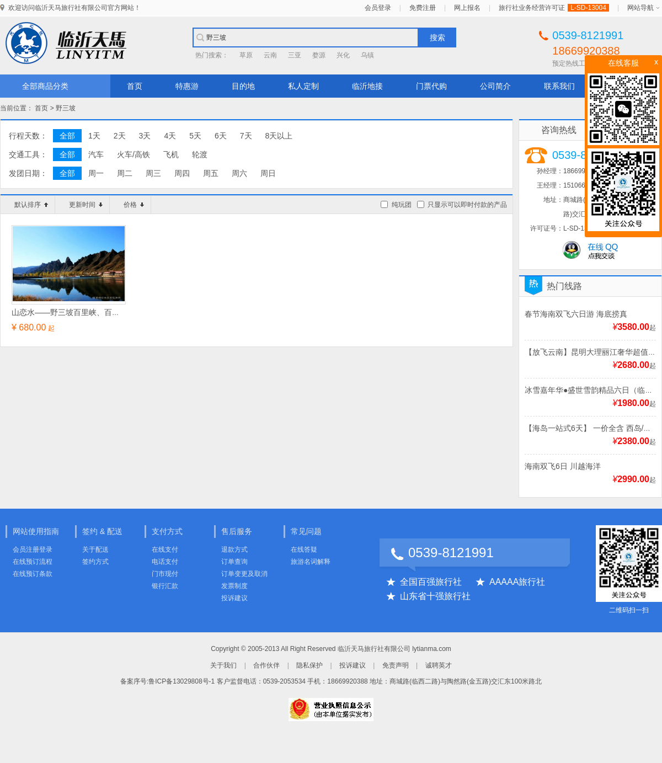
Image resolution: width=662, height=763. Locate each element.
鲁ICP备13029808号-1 (181, 681)
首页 (134, 86)
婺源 (318, 55)
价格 (134, 205)
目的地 (243, 86)
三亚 (294, 55)
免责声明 (395, 665)
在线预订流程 (32, 561)
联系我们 (559, 86)
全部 (67, 135)
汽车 (96, 154)
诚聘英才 (438, 665)
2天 (120, 135)
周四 (182, 173)
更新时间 (86, 205)
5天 (195, 135)
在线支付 (165, 549)
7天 (246, 135)
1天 (94, 135)
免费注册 (422, 8)
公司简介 (495, 86)
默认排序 (31, 205)
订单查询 (234, 561)
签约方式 (95, 561)
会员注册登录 (32, 549)
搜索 (437, 37)
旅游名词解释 (310, 561)
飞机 (171, 154)
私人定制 (303, 86)
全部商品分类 (45, 86)
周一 (96, 173)
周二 (124, 173)
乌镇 (367, 55)
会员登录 (378, 8)
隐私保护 (309, 665)
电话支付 (165, 561)
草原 (246, 55)
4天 (170, 135)
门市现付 (165, 574)
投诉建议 (234, 598)
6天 (221, 135)
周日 (268, 173)
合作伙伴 (266, 665)
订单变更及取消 (244, 574)
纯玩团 (402, 205)
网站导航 (640, 8)
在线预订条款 (32, 574)
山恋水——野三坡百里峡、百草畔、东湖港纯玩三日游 (104, 312)
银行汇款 (165, 586)
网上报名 (467, 8)
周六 (239, 173)
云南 (270, 55)
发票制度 (234, 586)
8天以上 (279, 135)
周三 (153, 173)
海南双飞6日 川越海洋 (563, 466)
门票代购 (431, 86)
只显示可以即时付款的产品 (467, 205)
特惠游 (187, 86)
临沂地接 (367, 86)
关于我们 (223, 665)
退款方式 (234, 549)
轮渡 (199, 154)
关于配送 (95, 549)
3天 (145, 135)
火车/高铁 (133, 154)
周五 (210, 173)
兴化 (343, 55)
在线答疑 (304, 549)
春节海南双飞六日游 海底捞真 (576, 314)
